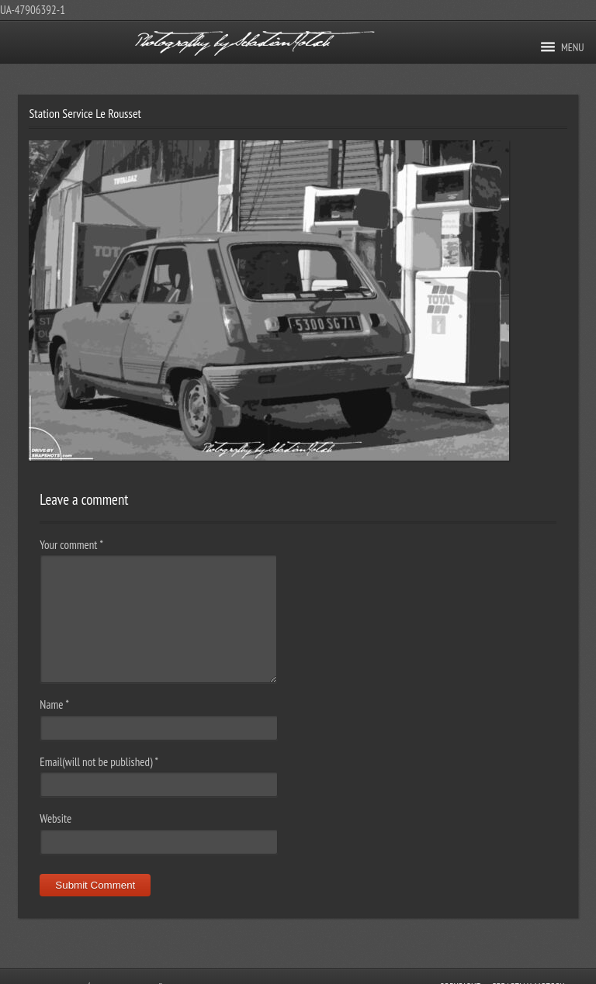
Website (55, 818)
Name (54, 704)
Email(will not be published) (99, 761)
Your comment (71, 544)
